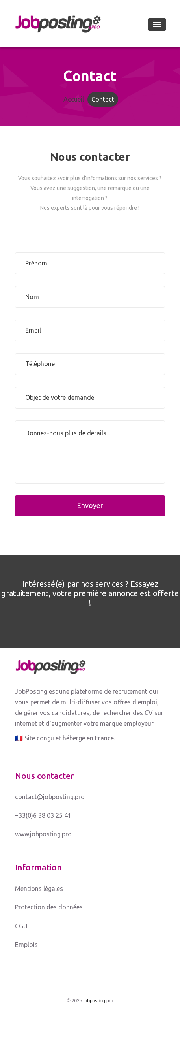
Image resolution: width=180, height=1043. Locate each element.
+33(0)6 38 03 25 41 (43, 815)
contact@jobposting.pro (50, 796)
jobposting (94, 1000)
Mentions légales (39, 888)
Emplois (26, 944)
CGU (21, 926)
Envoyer (90, 505)
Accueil (73, 99)
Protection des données (49, 907)
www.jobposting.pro (43, 834)
